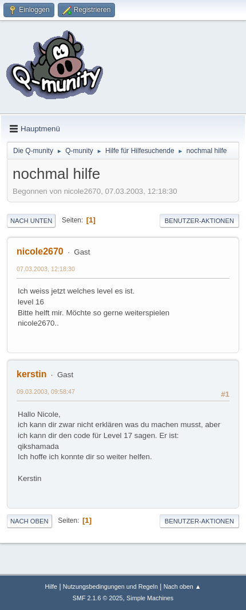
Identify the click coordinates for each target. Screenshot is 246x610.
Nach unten (31, 220)
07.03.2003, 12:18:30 (46, 268)
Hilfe (51, 586)
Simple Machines (149, 598)
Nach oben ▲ (182, 586)
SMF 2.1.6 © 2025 (98, 598)
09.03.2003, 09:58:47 (46, 391)
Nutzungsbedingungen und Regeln (110, 586)
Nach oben (29, 521)
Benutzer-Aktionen (199, 220)
